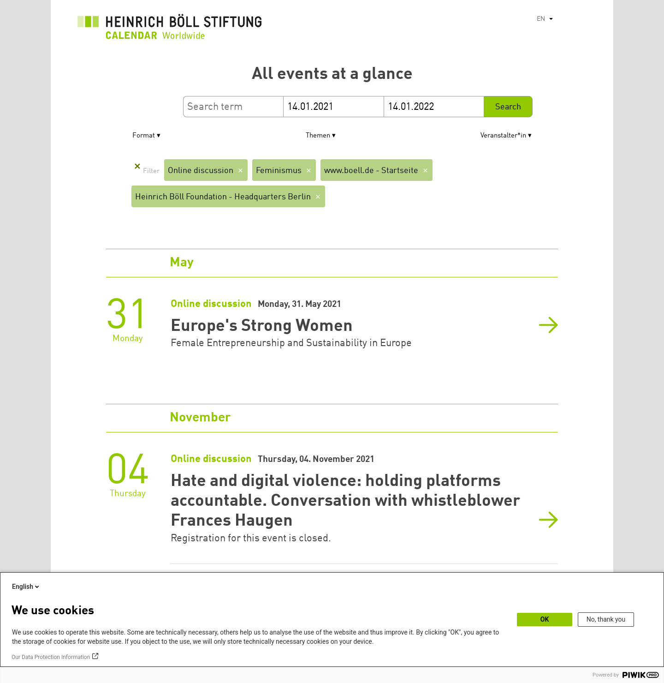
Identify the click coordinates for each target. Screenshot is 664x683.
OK (544, 619)
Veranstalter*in (503, 135)
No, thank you (606, 619)
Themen (318, 135)
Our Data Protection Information (51, 657)
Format (143, 135)
